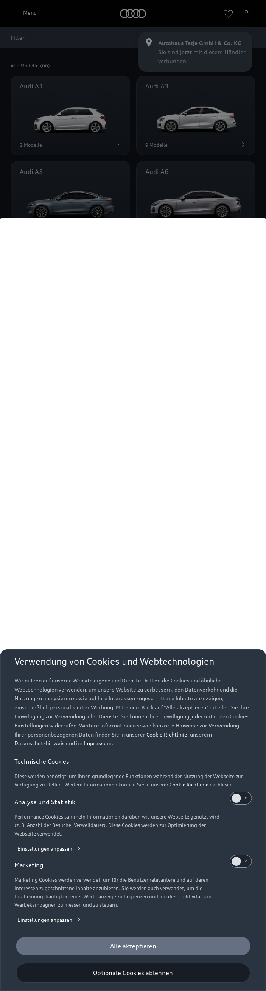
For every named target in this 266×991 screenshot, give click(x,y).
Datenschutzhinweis (39, 743)
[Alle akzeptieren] (133, 946)
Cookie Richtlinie (166, 734)
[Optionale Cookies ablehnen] (133, 973)
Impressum (98, 743)
